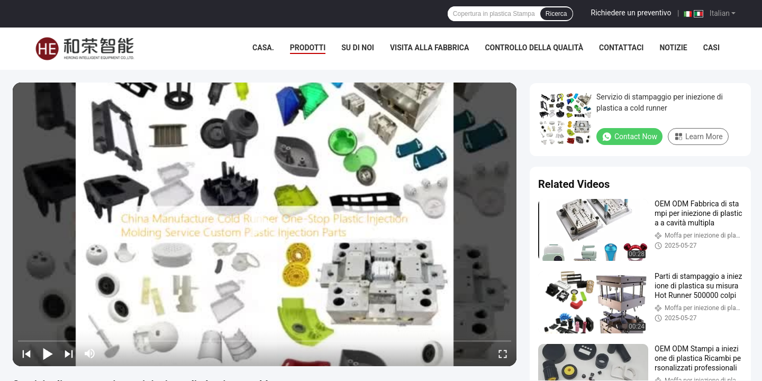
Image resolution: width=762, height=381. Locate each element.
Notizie (673, 47)
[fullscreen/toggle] (502, 353)
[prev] (26, 353)
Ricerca (556, 13)
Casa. (263, 47)
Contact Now (629, 136)
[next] (68, 353)
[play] (264, 224)
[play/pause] (47, 353)
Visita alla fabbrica (429, 47)
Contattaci (621, 47)
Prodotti (308, 47)
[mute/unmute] (90, 353)
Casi (711, 47)
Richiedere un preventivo (631, 12)
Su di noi (357, 47)
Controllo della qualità (534, 47)
